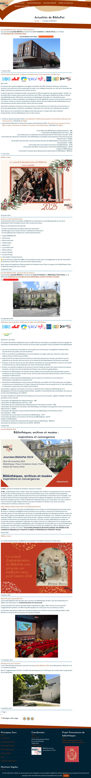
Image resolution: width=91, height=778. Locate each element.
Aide (2, 757)
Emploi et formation (22, 6)
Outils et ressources (66, 3)
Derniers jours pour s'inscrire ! (11, 663)
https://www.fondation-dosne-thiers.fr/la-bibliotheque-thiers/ (21, 507)
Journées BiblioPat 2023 (41, 665)
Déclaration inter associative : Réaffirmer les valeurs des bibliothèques (23, 322)
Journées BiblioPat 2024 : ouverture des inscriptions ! (18, 273)
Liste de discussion (34, 3)
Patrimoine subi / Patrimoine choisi (14, 34)
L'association (5, 738)
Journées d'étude (50, 3)
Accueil (36, 21)
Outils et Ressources (7, 749)
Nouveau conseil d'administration (11, 219)
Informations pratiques (46, 37)
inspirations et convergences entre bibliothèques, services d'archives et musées (33, 277)
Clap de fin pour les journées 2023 (12, 599)
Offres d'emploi (6, 753)
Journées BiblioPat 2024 (8, 429)
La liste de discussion (7, 742)
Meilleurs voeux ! (6, 536)
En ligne (23, 121)
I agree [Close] (66, 775)
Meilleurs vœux (6, 157)
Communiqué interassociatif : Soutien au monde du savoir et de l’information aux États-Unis (30, 74)
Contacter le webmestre (8, 761)
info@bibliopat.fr (37, 745)
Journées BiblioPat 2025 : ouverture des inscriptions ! (18, 30)
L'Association (19, 3)
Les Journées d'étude (7, 746)
